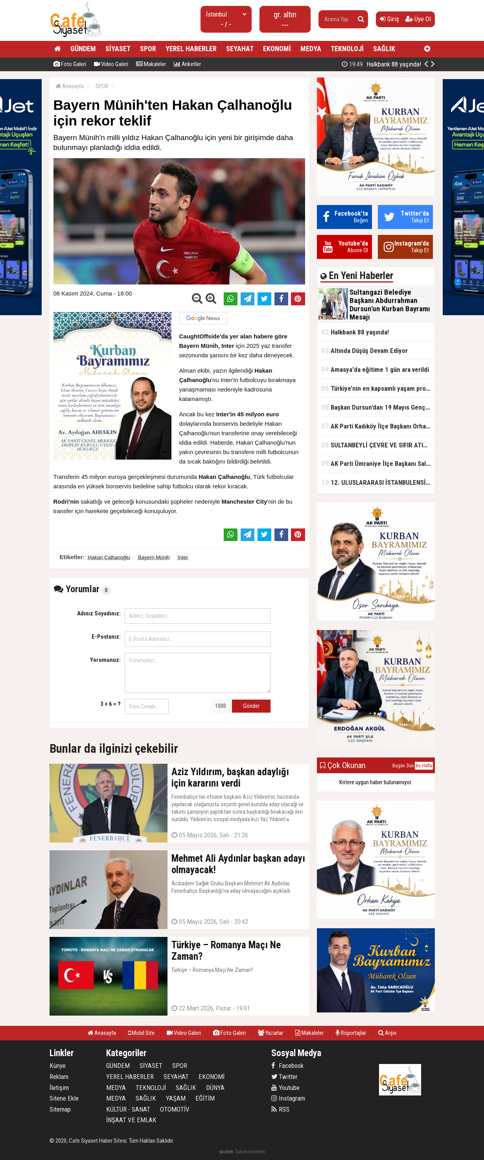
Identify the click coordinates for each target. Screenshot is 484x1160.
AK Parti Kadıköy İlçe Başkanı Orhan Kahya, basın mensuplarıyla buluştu (377, 425)
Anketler (187, 64)
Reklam (59, 1077)
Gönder (251, 705)
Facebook (287, 1065)
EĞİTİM (205, 1098)
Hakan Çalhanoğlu (109, 557)
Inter (183, 557)
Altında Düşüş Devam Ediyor (364, 350)
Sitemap (60, 1109)
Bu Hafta (424, 765)
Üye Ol (418, 19)
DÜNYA (215, 1088)
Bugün (398, 765)
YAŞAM (176, 1098)
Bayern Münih (153, 557)
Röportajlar (351, 1032)
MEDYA (310, 48)
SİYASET (118, 48)
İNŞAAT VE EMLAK (131, 1120)
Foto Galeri (69, 64)
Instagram (288, 1098)
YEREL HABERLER (191, 48)
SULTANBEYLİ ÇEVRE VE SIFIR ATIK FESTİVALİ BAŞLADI (377, 444)
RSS (280, 1109)
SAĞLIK (384, 48)
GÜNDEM (83, 48)
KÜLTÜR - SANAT (128, 1109)
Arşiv (387, 1032)
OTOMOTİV (175, 1109)
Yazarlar (270, 1032)
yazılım (226, 1151)
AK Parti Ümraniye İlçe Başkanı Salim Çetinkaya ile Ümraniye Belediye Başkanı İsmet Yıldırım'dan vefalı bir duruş (377, 463)
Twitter (284, 1077)
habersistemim (250, 1151)
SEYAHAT (240, 48)
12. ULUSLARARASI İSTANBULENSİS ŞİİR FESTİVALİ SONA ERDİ (377, 482)
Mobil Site (141, 1032)
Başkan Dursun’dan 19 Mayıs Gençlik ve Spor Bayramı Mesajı (377, 407)
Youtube (285, 1088)
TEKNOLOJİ (347, 48)
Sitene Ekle (64, 1098)
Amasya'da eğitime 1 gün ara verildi (375, 369)
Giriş (389, 19)
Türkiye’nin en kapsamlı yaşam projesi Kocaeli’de (377, 388)
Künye (58, 1065)
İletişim (59, 1088)
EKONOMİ (277, 48)
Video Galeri (111, 64)
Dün (410, 765)
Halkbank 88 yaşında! (355, 331)
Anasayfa (69, 86)
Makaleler (151, 64)
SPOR (148, 48)
